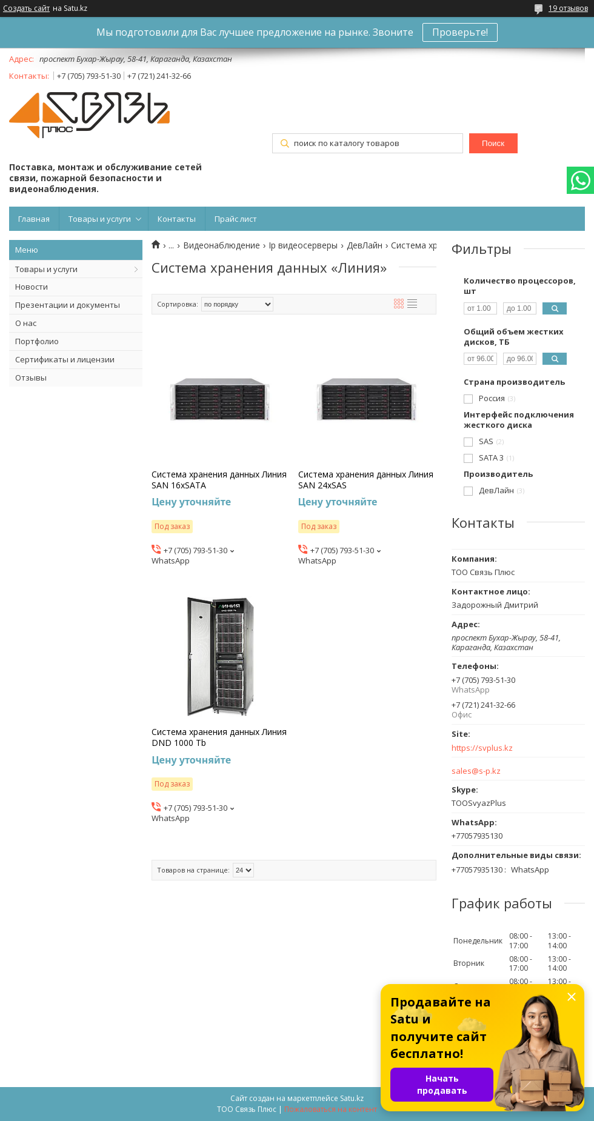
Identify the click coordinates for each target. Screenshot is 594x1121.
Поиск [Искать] (493, 143)
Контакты (177, 218)
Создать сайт (26, 8)
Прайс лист (236, 218)
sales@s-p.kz (476, 771)
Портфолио (37, 341)
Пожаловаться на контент (330, 1109)
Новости (31, 286)
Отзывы (31, 377)
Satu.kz (352, 1098)
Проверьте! (460, 32)
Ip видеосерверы (303, 245)
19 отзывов (568, 8)
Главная (34, 218)
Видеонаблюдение (221, 245)
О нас (25, 323)
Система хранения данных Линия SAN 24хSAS (365, 480)
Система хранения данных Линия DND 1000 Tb (219, 737)
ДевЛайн (364, 245)
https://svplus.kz (482, 748)
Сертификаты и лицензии (65, 359)
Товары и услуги (99, 218)
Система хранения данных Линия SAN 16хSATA (219, 480)
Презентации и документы (67, 304)
